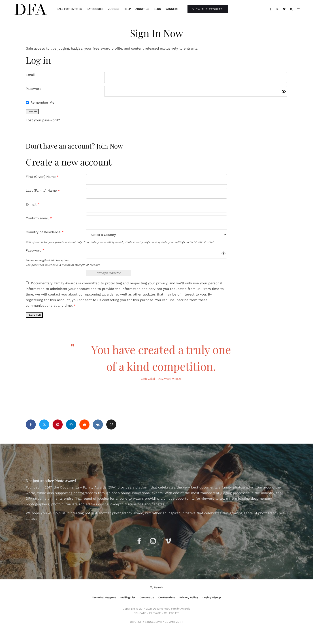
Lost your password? (43, 120)
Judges (113, 8)
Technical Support (104, 597)
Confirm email (39, 218)
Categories (95, 8)
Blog (157, 8)
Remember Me (42, 103)
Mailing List (127, 597)
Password (33, 89)
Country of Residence (45, 232)
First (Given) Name (42, 177)
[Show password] (283, 91)
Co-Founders (166, 597)
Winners (172, 8)
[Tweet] (44, 424)
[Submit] (84, 424)
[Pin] (58, 424)
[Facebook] (271, 9)
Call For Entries (69, 8)
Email (30, 75)
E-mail (33, 204)
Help (127, 8)
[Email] (111, 424)
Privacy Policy (188, 597)
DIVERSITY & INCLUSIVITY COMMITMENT (156, 621)
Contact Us (147, 597)
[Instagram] (277, 9)
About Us (142, 8)
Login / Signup (211, 597)
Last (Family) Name (43, 191)
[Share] (31, 424)
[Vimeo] (284, 9)
